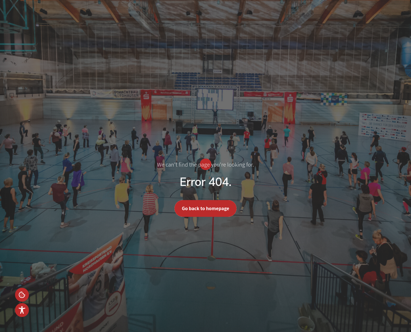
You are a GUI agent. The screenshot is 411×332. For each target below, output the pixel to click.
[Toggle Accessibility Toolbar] (21, 310)
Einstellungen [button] (22, 295)
